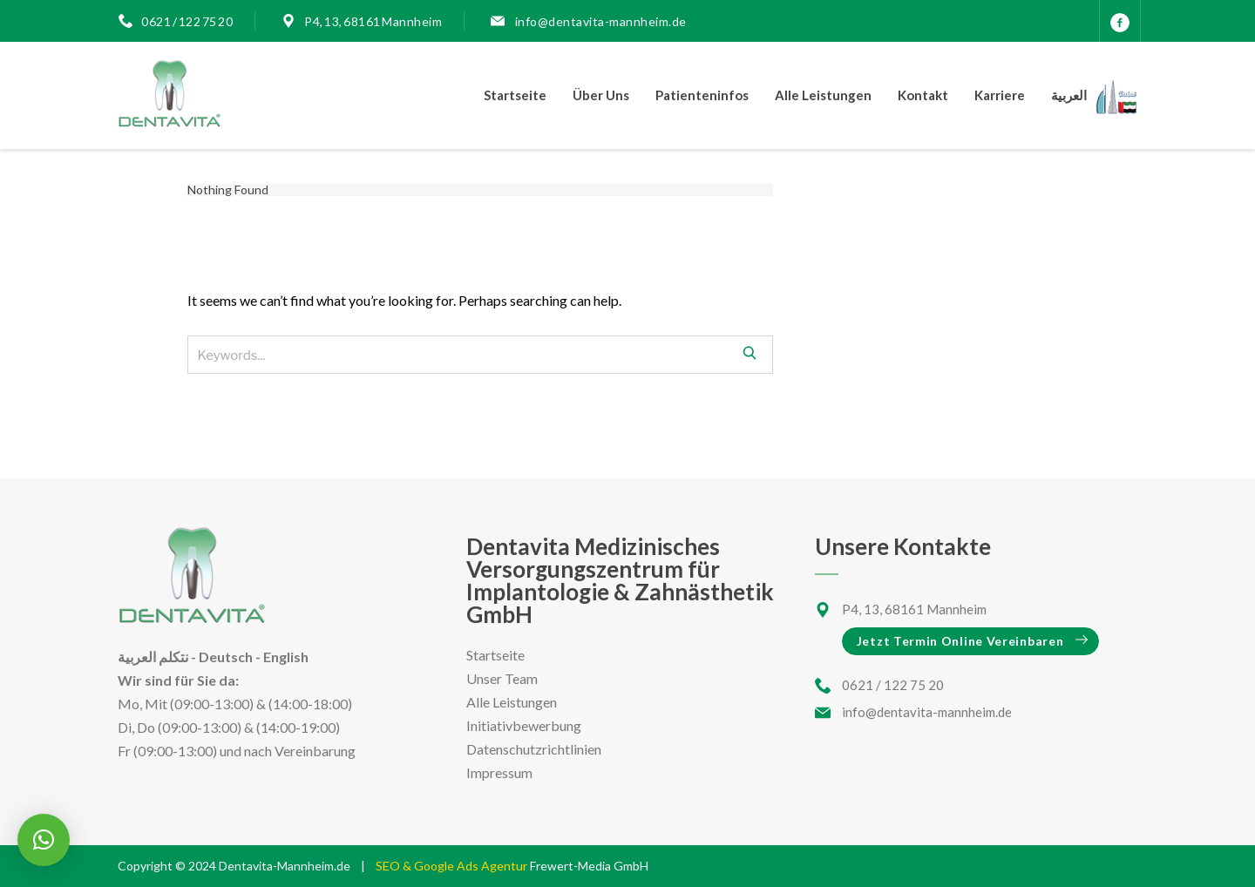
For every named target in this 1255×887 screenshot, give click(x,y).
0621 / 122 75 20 (187, 21)
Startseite (515, 95)
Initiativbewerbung (523, 725)
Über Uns (601, 95)
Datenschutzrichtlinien (533, 749)
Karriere (999, 95)
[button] (43, 840)
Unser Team (502, 678)
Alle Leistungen (823, 95)
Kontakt (923, 95)
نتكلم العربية (153, 656)
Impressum (499, 772)
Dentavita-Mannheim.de (284, 865)
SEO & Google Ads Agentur (453, 865)
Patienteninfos (702, 95)
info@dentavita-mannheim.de (600, 21)
